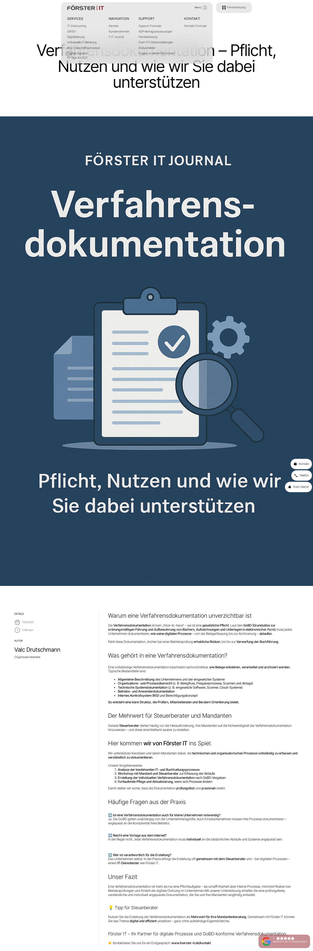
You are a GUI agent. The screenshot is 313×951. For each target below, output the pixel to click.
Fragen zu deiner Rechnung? (157, 53)
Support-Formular (150, 26)
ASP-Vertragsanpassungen (155, 31)
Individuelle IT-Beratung (82, 42)
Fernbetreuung (148, 37)
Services (75, 19)
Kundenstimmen (119, 31)
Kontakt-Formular (195, 26)
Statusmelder (147, 48)
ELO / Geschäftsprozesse (83, 48)
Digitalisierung (76, 37)
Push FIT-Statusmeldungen (156, 42)
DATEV (71, 31)
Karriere (113, 26)
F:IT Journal (116, 37)
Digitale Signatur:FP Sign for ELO (77, 55)
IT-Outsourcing (76, 26)
